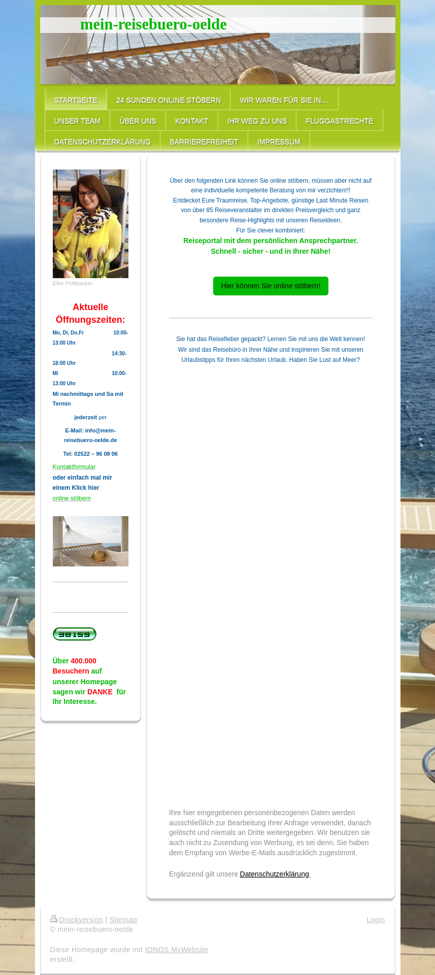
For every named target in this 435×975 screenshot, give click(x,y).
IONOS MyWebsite (176, 950)
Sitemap (123, 920)
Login (375, 920)
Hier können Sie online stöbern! (270, 286)
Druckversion (77, 920)
